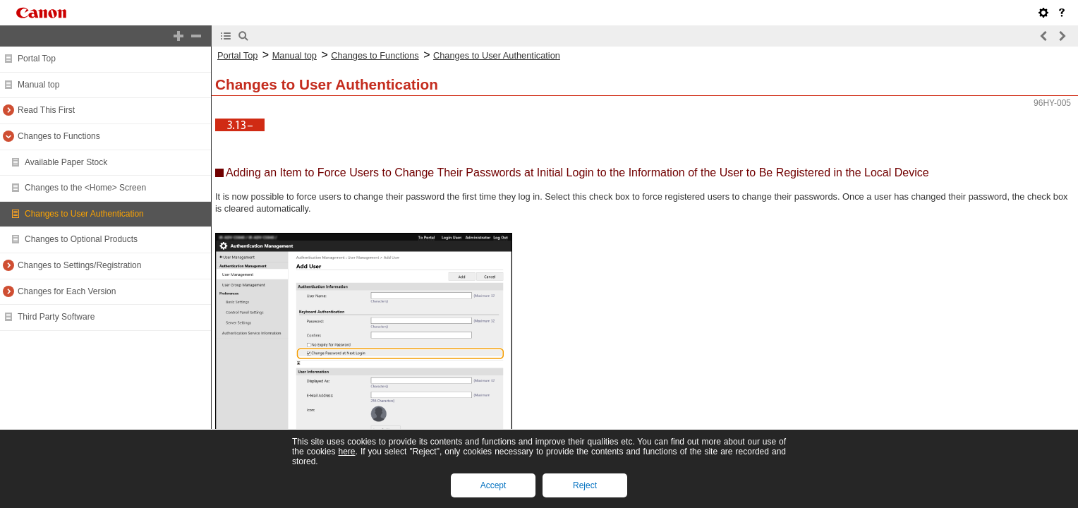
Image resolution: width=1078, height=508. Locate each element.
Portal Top (37, 59)
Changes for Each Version (67, 291)
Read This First (46, 110)
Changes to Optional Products (81, 239)
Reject (585, 485)
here (346, 451)
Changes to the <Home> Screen (85, 188)
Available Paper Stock (66, 162)
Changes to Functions (59, 136)
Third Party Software (56, 317)
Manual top (38, 85)
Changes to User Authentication (84, 214)
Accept (493, 485)
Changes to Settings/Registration (79, 265)
